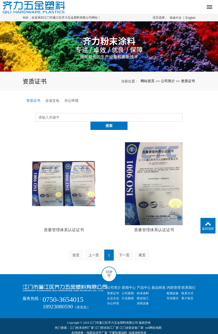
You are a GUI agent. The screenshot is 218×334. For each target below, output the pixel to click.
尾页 (142, 247)
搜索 (182, 117)
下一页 (124, 247)
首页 (75, 247)
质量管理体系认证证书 (64, 221)
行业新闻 (128, 290)
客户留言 (187, 290)
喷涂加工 (143, 290)
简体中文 (176, 17)
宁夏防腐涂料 (118, 324)
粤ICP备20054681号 (109, 329)
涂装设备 (143, 295)
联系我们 (188, 279)
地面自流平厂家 (96, 324)
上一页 (93, 247)
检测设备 (173, 285)
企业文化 (52, 101)
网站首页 (148, 81)
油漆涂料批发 (138, 324)
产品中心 (144, 279)
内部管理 (174, 279)
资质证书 (188, 81)
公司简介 (168, 81)
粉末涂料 (143, 285)
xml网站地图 (153, 319)
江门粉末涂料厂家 (82, 319)
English (190, 17)
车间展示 (173, 290)
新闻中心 (129, 279)
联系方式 (187, 285)
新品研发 (159, 279)
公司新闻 (128, 285)
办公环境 (71, 101)
